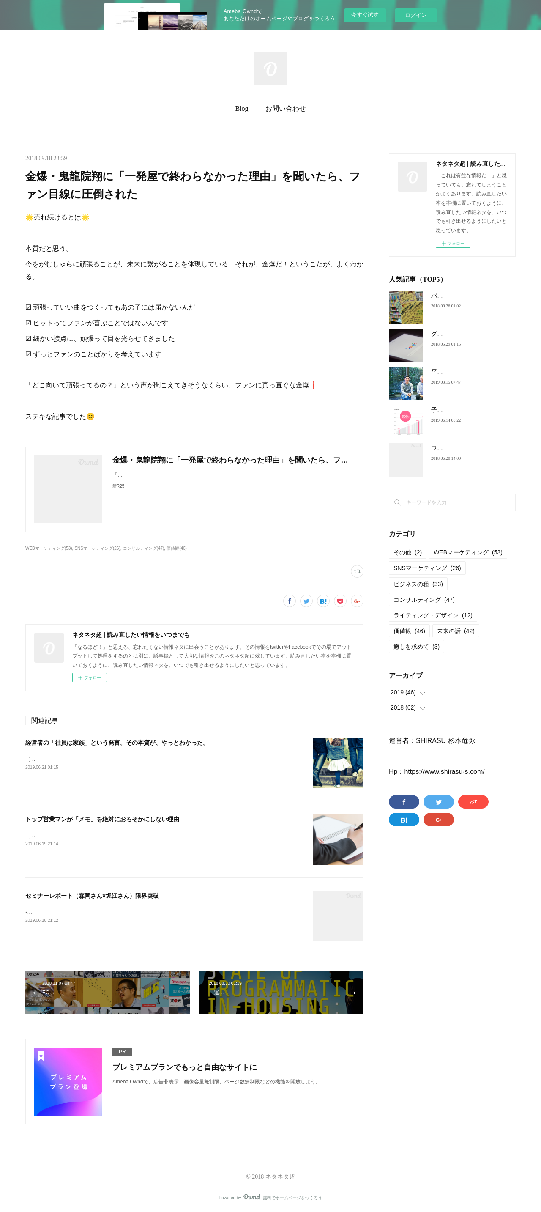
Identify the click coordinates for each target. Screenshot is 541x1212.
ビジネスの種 (418, 584)
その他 (407, 552)
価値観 (409, 631)
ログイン (416, 15)
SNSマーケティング (427, 568)
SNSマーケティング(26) (97, 548)
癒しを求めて (416, 646)
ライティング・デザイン (433, 615)
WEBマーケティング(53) (48, 548)
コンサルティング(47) (143, 548)
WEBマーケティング (468, 552)
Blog (241, 108)
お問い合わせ (285, 108)
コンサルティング (424, 599)
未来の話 (456, 631)
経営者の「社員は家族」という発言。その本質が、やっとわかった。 (117, 742)
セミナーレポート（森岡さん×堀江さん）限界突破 (92, 895)
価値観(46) (177, 548)
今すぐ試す (365, 14)
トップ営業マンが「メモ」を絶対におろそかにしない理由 (102, 819)
